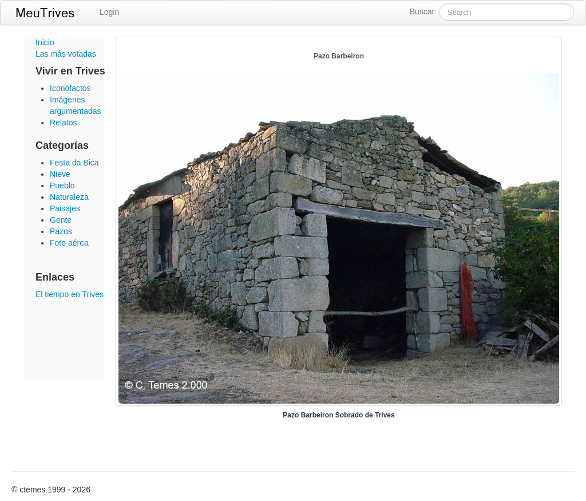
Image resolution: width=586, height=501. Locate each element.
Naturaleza (69, 197)
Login (109, 12)
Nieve (60, 174)
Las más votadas (65, 53)
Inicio (44, 42)
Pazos (61, 231)
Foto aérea (69, 242)
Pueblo (62, 185)
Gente (61, 219)
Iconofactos (70, 88)
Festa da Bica (74, 162)
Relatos (63, 122)
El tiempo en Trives (69, 294)
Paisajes (65, 208)
